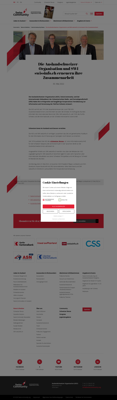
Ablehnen (50, 211)
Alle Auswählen (58, 206)
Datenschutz (62, 219)
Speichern (67, 211)
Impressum (54, 219)
